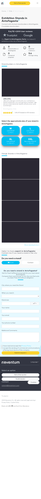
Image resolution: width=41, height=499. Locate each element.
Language (35, 362)
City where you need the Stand (12, 285)
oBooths (7, 99)
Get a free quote (20, 3)
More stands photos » (31, 245)
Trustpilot (5, 396)
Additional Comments (9, 330)
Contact (30, 262)
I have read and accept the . (17, 346)
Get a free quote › (20, 375)
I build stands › (20, 379)
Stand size (5, 300)
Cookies (33, 382)
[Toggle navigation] (37, 3)
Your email (5, 315)
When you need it (8, 293)
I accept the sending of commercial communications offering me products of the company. (21, 349)
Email (10, 262)
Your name (5, 307)
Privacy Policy (26, 346)
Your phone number (9, 323)
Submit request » (21, 353)
